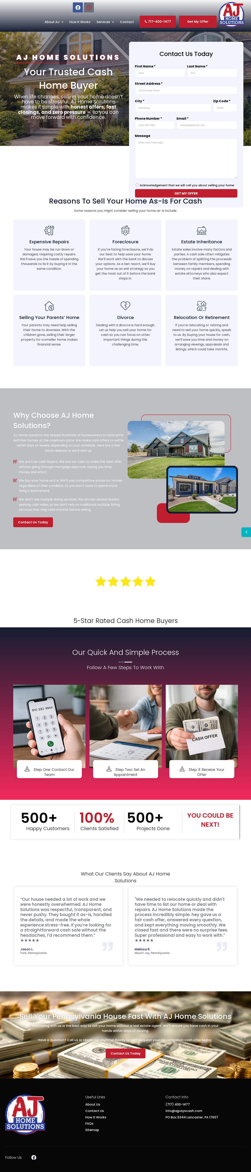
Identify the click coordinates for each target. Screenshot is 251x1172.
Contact (127, 22)
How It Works (79, 22)
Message (142, 136)
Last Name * (197, 66)
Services (105, 22)
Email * (183, 118)
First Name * (145, 66)
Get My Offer (197, 21)
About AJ (54, 22)
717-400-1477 (158, 21)
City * (139, 101)
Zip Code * (222, 101)
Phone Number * (148, 118)
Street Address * (149, 83)
